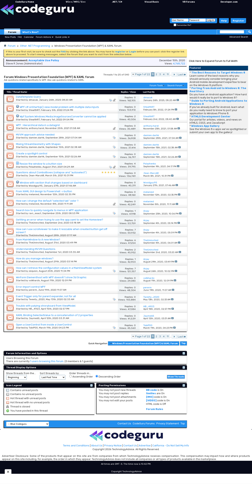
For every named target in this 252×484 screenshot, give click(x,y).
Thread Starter (20, 92)
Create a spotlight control (31, 153)
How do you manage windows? (35, 258)
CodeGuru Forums (144, 423)
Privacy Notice (113, 445)
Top (183, 343)
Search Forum (174, 85)
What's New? (30, 32)
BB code (151, 389)
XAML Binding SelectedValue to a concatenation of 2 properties (54, 315)
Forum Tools (156, 85)
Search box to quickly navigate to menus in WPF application (52, 210)
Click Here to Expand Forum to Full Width (213, 60)
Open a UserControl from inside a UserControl (44, 324)
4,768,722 (179, 63)
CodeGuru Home (24, 2)
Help (224, 20)
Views (133, 92)
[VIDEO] (151, 400)
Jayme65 (34, 318)
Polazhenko (35, 166)
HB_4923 (34, 308)
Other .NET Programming (35, 45)
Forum (12, 32)
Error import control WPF (30, 286)
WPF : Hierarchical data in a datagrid (38, 125)
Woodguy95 (36, 185)
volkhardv (34, 280)
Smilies (151, 393)
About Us (96, 445)
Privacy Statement (167, 423)
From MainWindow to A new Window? (38, 239)
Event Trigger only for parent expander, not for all (46, 296)
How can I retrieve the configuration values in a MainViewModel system (59, 267)
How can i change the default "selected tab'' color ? (47, 200)
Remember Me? (182, 25)
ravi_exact (35, 213)
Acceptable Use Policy (44, 60)
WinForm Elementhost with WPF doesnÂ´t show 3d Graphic (51, 277)
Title (9, 92)
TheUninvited (36, 222)
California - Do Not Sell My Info (170, 445)
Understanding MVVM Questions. (36, 249)
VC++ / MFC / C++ (76, 2)
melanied (34, 194)
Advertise (145, 445)
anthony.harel (36, 128)
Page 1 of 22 (142, 74)
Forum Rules (154, 409)
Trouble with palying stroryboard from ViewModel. (46, 305)
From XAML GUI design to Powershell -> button (44, 191)
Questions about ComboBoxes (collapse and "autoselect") (51, 172)
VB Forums (189, 2)
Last (182, 74)
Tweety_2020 (37, 299)
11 (168, 74)
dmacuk (33, 99)
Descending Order (108, 376)
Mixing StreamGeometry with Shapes (38, 144)
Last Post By (150, 92)
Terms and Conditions (76, 445)
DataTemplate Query (28, 96)
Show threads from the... (21, 373)
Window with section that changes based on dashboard (53, 182)
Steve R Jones (14, 63)
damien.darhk (36, 137)
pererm (33, 289)
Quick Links (61, 37)
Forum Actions (43, 37)
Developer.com (229, 2)
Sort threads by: (49, 373)
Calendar (29, 37)
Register (238, 20)
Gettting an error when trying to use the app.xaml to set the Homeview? (59, 219)
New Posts (10, 37)
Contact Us (124, 423)
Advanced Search (238, 37)
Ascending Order (81, 376)
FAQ (20, 37)
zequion (33, 271)
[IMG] (149, 396)
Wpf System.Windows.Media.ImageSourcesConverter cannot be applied (63, 116)
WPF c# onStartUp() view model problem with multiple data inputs (59, 107)
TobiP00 (33, 327)
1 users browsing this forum (46, 361)
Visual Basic (152, 2)
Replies (124, 92)
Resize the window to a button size (41, 163)
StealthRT (34, 110)
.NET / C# (117, 2)
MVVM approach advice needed (35, 134)
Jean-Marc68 (36, 175)
